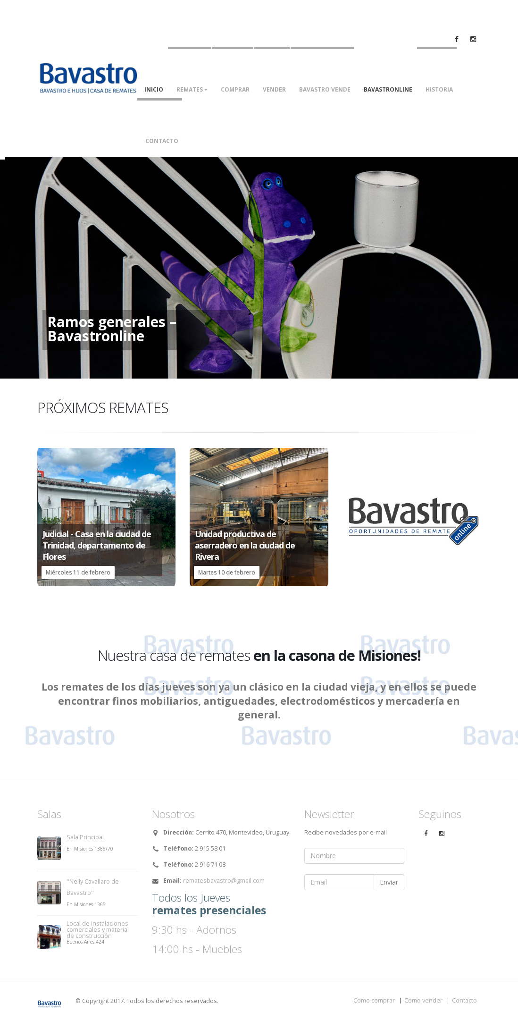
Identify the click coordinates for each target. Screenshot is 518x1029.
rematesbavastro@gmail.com (224, 881)
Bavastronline (388, 89)
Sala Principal (85, 837)
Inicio (153, 89)
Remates (192, 89)
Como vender (423, 1000)
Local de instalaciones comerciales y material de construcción (98, 929)
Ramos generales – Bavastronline (111, 329)
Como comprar (374, 1000)
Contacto (161, 141)
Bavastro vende (325, 89)
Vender (274, 89)
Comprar (235, 89)
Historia (439, 89)
